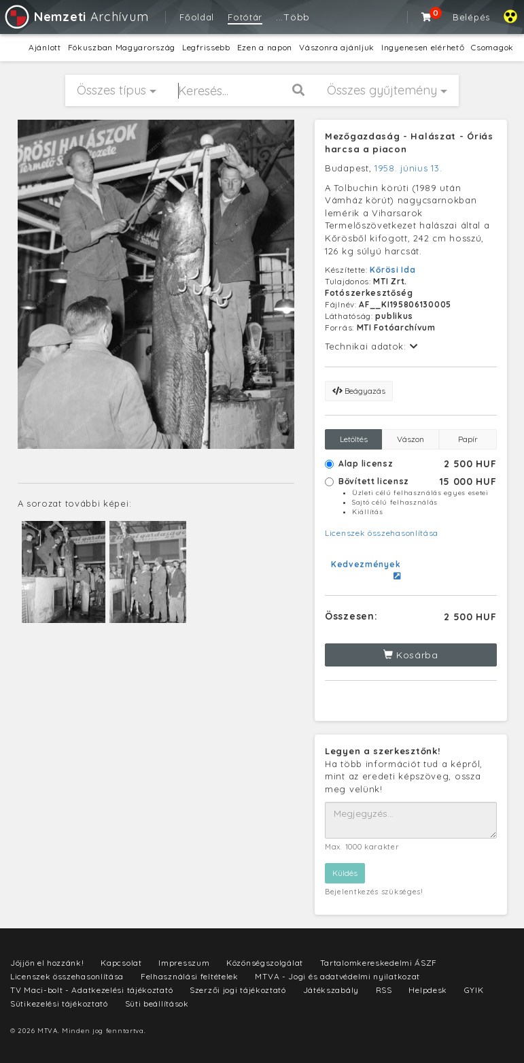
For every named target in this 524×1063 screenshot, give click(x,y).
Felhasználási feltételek (190, 976)
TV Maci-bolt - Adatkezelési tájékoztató (91, 990)
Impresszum (183, 963)
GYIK (474, 990)
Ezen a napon (264, 47)
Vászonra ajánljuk (336, 47)
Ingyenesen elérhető (422, 47)
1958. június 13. (408, 168)
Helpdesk (427, 990)
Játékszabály (331, 990)
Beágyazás (358, 391)
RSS (384, 990)
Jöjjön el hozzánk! (47, 963)
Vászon (410, 439)
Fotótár (245, 17)
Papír (468, 439)
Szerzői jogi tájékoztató (238, 990)
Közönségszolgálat (264, 963)
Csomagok (492, 47)
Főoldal (196, 17)
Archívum (75, 16)
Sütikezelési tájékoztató (59, 1003)
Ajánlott (45, 47)
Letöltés (354, 439)
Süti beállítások (157, 1003)
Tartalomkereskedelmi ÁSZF (379, 963)
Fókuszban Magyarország (121, 47)
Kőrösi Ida (392, 270)
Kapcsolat (121, 963)
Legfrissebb (206, 47)
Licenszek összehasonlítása (381, 533)
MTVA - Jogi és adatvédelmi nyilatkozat (337, 976)
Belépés (471, 17)
